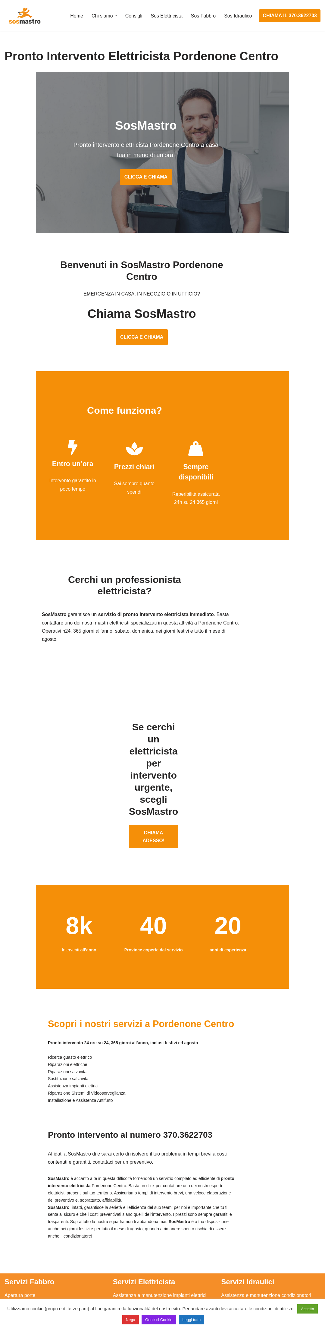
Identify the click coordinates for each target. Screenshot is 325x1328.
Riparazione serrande (28, 1270)
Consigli (133, 15)
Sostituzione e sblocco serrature (39, 1292)
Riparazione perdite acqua (249, 1270)
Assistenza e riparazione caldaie (255, 1225)
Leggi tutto (192, 1319)
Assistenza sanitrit (240, 1237)
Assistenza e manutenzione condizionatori (266, 1214)
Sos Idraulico (238, 15)
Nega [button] (130, 1319)
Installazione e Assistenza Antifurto (150, 1225)
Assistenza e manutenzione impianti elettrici (159, 1214)
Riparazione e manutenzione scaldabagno (266, 1248)
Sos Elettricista (166, 15)
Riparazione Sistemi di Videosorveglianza (157, 1270)
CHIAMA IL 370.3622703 (290, 15)
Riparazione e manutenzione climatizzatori (266, 1259)
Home (76, 15)
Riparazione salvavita (136, 1259)
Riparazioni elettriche (135, 1248)
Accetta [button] (307, 1309)
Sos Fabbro (203, 15)
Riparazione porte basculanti (35, 1259)
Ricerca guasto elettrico (138, 1237)
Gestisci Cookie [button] (158, 1319)
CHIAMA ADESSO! (162, 774)
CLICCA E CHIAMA (162, 178)
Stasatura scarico (239, 1281)
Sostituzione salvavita (136, 1281)
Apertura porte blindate (29, 1225)
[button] (115, 15)
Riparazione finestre (26, 1248)
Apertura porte (20, 1214)
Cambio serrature (23, 1237)
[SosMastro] (24, 15)
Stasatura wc (235, 1292)
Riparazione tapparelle (29, 1281)
